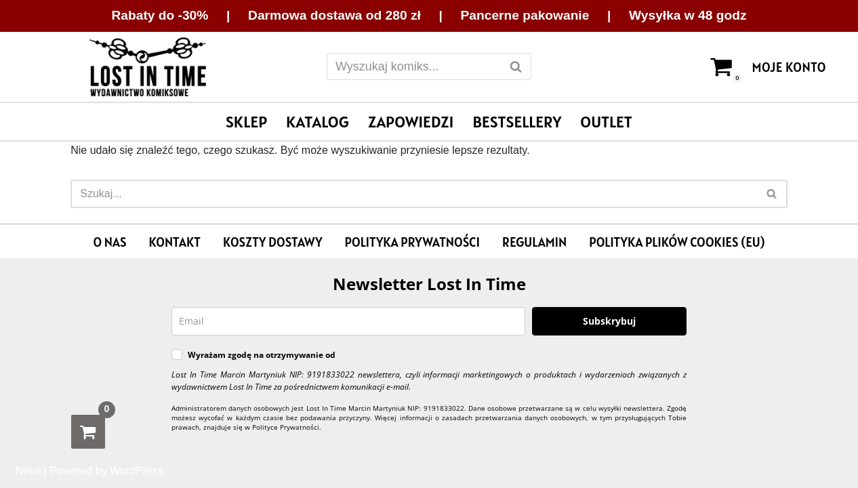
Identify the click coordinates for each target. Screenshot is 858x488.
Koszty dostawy (272, 242)
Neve (28, 470)
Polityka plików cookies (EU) (676, 242)
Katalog (317, 121)
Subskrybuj (609, 320)
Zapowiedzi (411, 121)
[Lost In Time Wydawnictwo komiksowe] (147, 67)
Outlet (606, 121)
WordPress (136, 470)
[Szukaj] (414, 66)
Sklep (246, 121)
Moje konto (789, 67)
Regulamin (534, 242)
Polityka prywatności (412, 242)
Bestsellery (516, 121)
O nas (110, 242)
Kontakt (174, 242)
